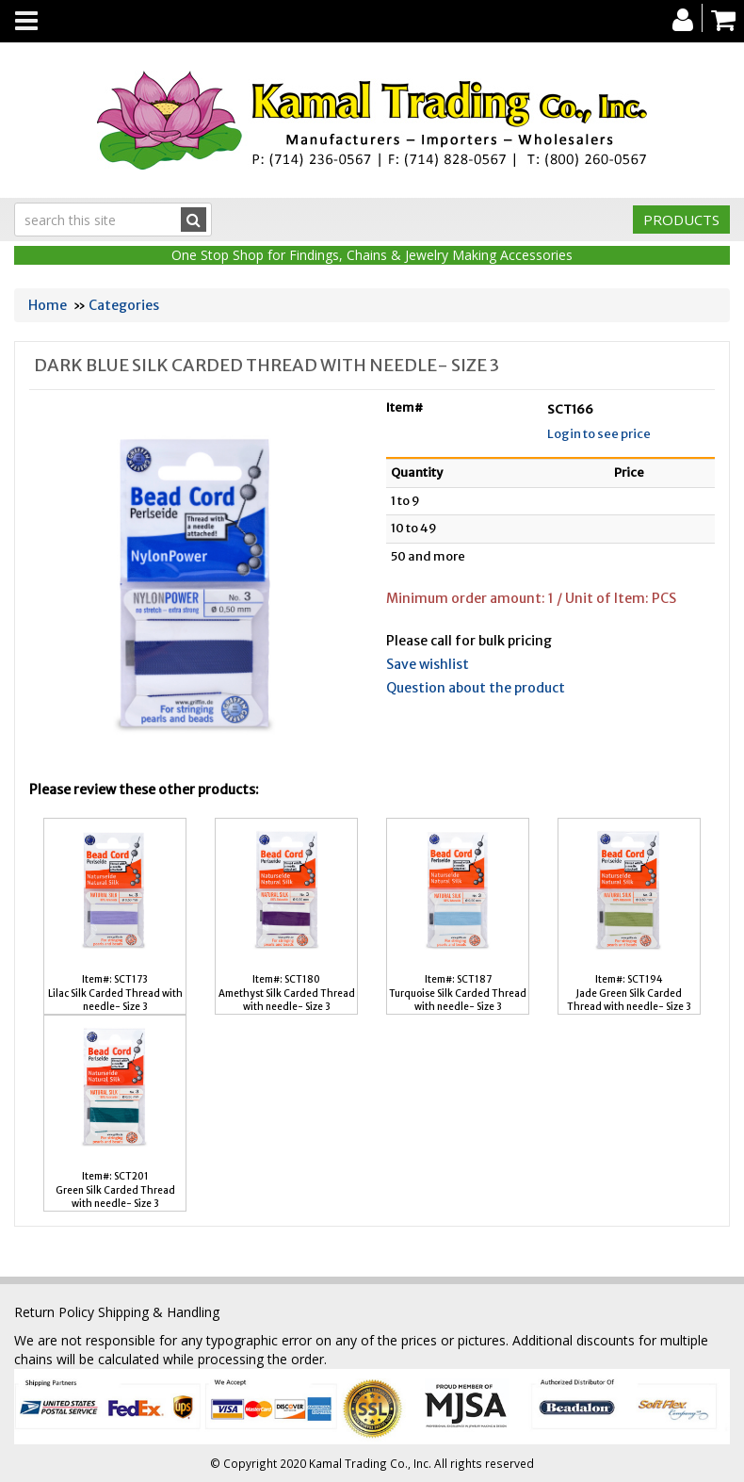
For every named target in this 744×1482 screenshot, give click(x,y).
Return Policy (54, 1312)
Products (681, 219)
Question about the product (475, 687)
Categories (124, 305)
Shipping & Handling (158, 1312)
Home (47, 305)
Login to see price (599, 434)
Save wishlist (427, 664)
